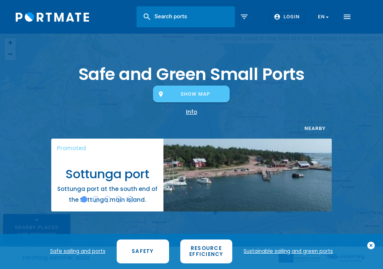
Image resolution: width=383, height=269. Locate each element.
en (324, 16)
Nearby (315, 128)
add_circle (371, 246)
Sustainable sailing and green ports (288, 251)
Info (191, 112)
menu (347, 16)
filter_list (244, 16)
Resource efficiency (206, 251)
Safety (143, 251)
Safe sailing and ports (77, 251)
